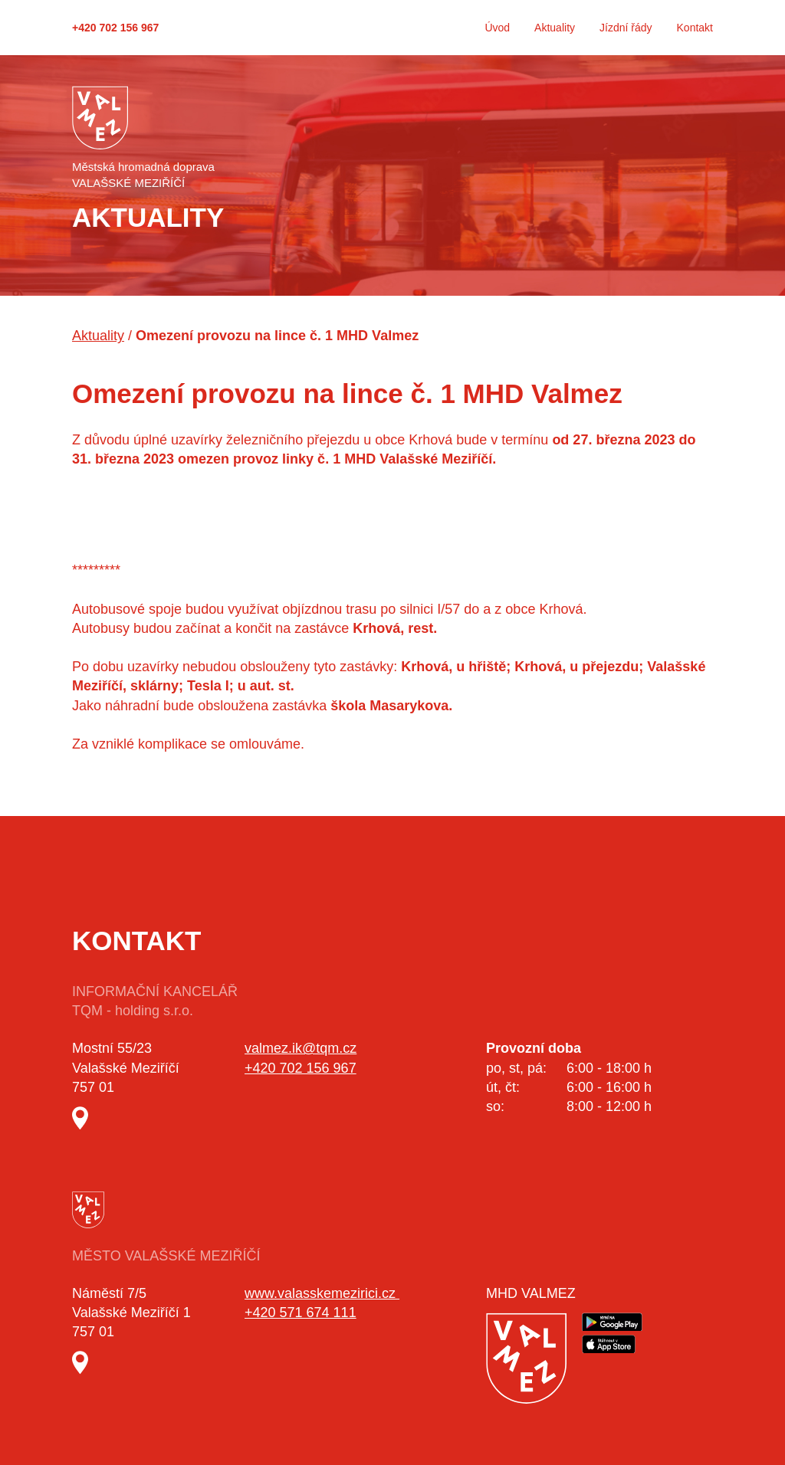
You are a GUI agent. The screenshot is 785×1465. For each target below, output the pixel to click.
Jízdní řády (625, 27)
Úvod (497, 27)
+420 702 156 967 (115, 27)
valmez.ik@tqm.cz (300, 1048)
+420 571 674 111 (300, 1312)
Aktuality (554, 27)
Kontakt (695, 27)
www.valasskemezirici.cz (322, 1293)
